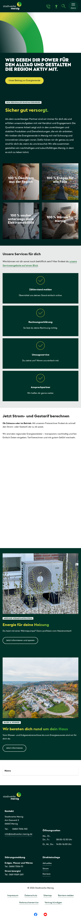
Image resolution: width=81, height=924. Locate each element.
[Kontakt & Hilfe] (48, 6)
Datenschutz (31, 896)
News (8, 771)
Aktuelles (47, 863)
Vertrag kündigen (53, 903)
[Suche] (63, 6)
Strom (46, 869)
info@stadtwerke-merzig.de (18, 834)
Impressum (12, 896)
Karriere (46, 874)
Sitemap (48, 896)
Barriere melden (66, 896)
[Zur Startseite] (12, 10)
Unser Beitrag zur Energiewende (24, 81)
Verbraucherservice (28, 903)
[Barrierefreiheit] (56, 7)
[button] (73, 6)
